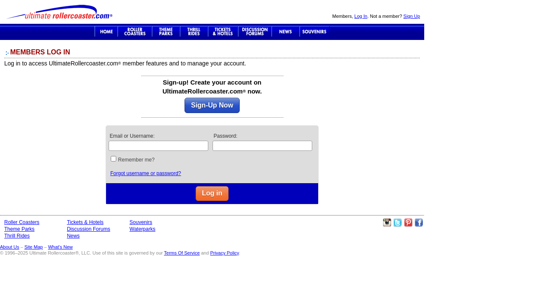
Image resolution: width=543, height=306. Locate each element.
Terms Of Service (182, 252)
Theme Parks (166, 31)
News (285, 31)
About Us (9, 246)
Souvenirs (314, 31)
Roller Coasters (21, 222)
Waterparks (142, 229)
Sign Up (411, 16)
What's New (60, 246)
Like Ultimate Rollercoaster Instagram (387, 222)
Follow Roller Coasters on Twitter (397, 222)
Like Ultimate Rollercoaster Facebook (418, 222)
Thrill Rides (194, 31)
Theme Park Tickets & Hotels (223, 31)
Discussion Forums (255, 31)
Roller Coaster (135, 31)
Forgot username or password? (145, 173)
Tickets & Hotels (85, 222)
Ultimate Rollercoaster (59, 12)
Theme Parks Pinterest (408, 222)
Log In (360, 16)
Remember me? (136, 160)
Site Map (33, 246)
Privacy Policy (224, 252)
